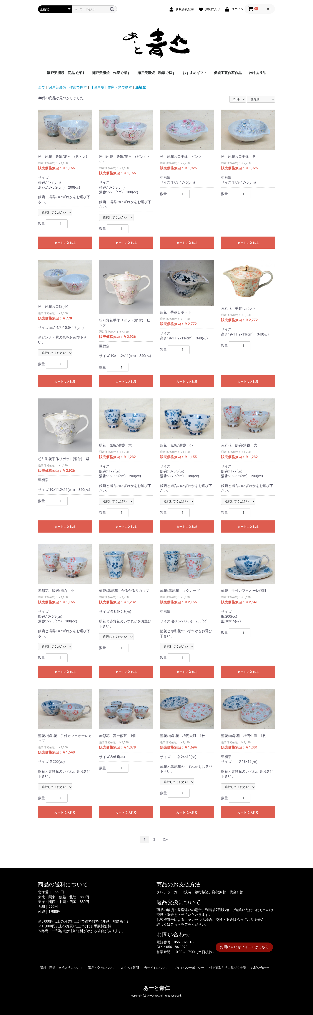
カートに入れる (65, 243)
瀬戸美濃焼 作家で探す (111, 73)
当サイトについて (156, 967)
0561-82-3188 (184, 942)
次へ (166, 839)
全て (41, 87)
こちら (175, 924)
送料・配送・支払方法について (61, 967)
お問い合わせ (260, 967)
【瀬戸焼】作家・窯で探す (111, 87)
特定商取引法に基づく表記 (227, 967)
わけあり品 (257, 73)
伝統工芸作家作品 (228, 73)
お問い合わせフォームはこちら (244, 947)
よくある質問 (130, 967)
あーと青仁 (156, 988)
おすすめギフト (195, 73)
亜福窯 (140, 87)
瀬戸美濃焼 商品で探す (66, 73)
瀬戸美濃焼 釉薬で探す (156, 73)
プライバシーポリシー (189, 967)
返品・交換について (101, 967)
